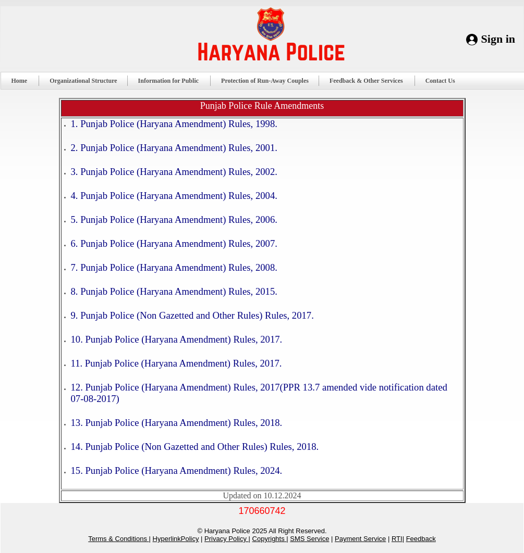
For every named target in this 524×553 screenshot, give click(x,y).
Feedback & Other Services (370, 80)
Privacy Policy (226, 539)
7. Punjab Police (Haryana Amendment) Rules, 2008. (174, 267)
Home (23, 80)
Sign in (498, 38)
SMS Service (309, 539)
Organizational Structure (83, 80)
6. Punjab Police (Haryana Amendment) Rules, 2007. (174, 243)
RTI (397, 539)
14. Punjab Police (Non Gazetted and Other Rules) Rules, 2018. (195, 446)
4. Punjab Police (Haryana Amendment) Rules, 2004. (174, 195)
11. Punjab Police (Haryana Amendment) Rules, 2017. (176, 363)
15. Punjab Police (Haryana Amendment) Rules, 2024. (177, 470)
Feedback (421, 539)
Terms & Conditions (118, 539)
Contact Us (444, 80)
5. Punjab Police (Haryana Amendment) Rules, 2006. (174, 219)
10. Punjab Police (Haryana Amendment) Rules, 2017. (177, 339)
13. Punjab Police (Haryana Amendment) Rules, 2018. (177, 422)
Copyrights (269, 539)
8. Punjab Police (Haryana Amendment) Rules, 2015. (174, 291)
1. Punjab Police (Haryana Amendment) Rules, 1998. (174, 123)
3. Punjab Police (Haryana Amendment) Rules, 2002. (174, 171)
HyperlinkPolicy (176, 539)
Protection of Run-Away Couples (265, 80)
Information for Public (172, 80)
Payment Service (360, 539)
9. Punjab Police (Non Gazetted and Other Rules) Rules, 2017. (192, 315)
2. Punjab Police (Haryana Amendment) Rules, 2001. (174, 147)
